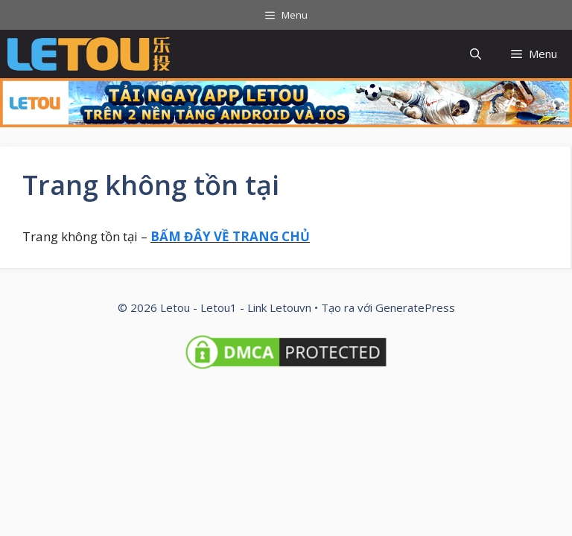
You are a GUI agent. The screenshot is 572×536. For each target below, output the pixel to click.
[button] (475, 54)
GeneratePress (415, 307)
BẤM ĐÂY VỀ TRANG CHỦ (230, 236)
